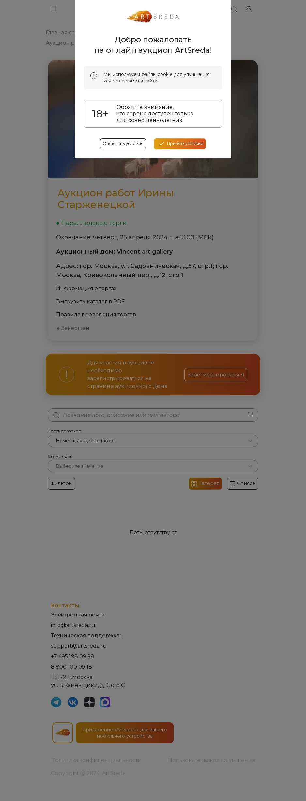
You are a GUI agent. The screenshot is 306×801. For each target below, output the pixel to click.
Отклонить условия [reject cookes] (121, 226)
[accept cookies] (182, 226)
